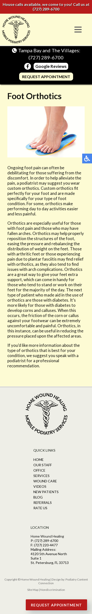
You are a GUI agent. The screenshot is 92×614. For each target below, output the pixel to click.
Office (39, 470)
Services (41, 476)
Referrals (42, 502)
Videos (39, 486)
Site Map (32, 590)
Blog (38, 497)
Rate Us (40, 508)
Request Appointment (46, 76)
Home (38, 459)
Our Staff (42, 465)
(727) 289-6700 (46, 9)
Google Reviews (50, 66)
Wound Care (45, 481)
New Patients (46, 492)
